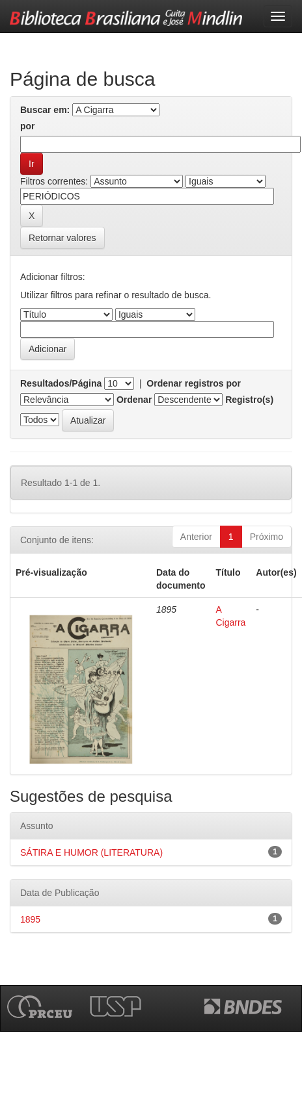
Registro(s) (249, 399)
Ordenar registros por (193, 383)
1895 (30, 919)
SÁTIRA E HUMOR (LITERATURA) (91, 852)
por (27, 126)
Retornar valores (62, 238)
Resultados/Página (61, 383)
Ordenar (134, 399)
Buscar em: (45, 110)
